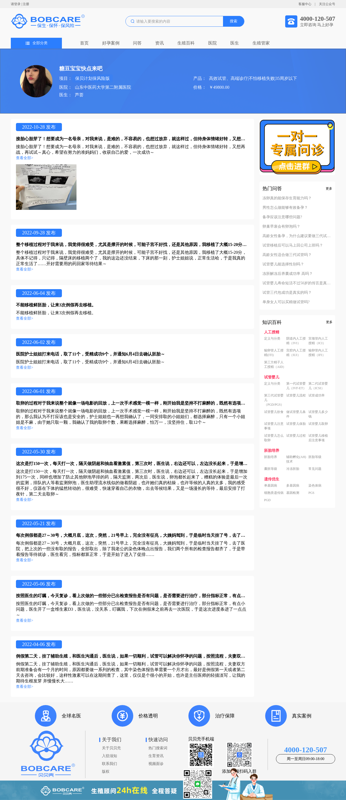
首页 (84, 43)
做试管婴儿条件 (296, 414)
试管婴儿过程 (296, 435)
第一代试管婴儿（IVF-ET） (296, 386)
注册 (26, 4)
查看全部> (24, 158)
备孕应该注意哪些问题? (282, 217)
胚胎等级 (314, 457)
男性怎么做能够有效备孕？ (285, 208)
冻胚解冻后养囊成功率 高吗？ (287, 274)
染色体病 (314, 485)
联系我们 (109, 764)
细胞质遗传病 (274, 493)
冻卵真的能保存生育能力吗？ (287, 198)
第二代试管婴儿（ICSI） (318, 386)
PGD (267, 500)
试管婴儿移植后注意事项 (318, 438)
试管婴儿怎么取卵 (274, 438)
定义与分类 (272, 338)
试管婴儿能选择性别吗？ (283, 264)
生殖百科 (186, 43)
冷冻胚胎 (292, 469)
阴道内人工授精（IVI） (296, 341)
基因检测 (292, 493)
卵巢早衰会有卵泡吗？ (281, 226)
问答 (137, 43)
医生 (234, 43)
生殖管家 (261, 43)
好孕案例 (110, 43)
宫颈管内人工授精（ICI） (318, 341)
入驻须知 (109, 756)
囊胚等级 (270, 469)
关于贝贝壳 (111, 748)
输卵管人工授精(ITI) (274, 352)
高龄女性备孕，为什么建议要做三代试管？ (297, 236)
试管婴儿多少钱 (318, 414)
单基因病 (270, 485)
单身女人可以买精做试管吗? (286, 302)
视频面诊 (156, 764)
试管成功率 (316, 395)
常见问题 (314, 469)
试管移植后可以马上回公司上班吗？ (292, 245)
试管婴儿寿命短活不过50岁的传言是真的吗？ (297, 283)
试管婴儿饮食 (274, 412)
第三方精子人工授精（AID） (275, 364)
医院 (212, 43)
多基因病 (292, 485)
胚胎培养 (270, 457)
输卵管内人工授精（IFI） (318, 352)
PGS (311, 493)
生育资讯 (156, 756)
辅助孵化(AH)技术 (296, 459)
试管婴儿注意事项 (274, 426)
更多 (329, 188)
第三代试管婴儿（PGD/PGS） (274, 400)
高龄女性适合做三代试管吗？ (287, 255)
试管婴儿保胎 (296, 424)
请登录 (16, 4)
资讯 (159, 43)
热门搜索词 (157, 748)
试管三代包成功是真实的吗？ (287, 293)
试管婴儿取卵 (318, 424)
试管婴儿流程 (296, 395)
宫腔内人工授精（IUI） (296, 352)
